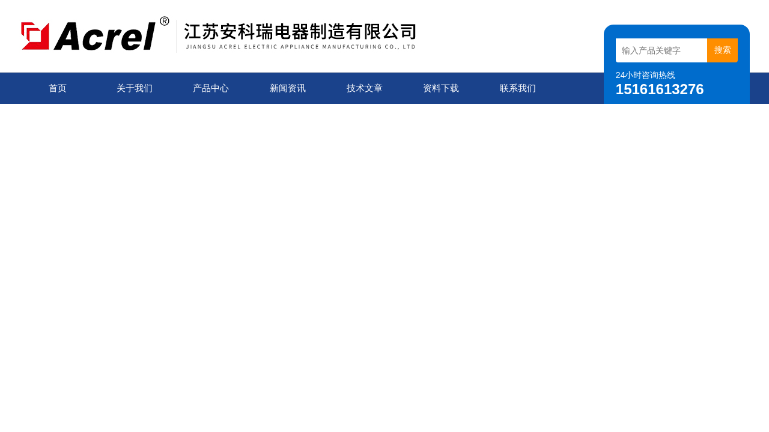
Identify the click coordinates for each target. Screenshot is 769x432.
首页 (58, 88)
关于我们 (135, 88)
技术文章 (365, 88)
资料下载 (441, 88)
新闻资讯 (288, 88)
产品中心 (211, 88)
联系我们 (518, 88)
